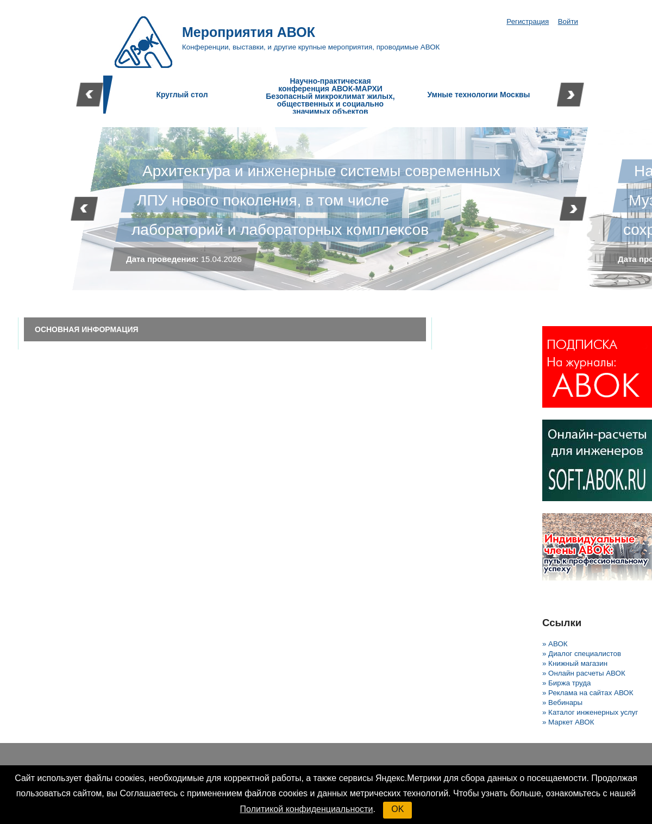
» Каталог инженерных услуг (590, 712)
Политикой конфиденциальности (306, 809)
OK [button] (397, 809)
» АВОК (555, 644)
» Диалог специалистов (581, 654)
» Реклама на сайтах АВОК (587, 693)
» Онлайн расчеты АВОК (583, 673)
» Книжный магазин (574, 663)
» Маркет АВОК (568, 722)
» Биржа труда (566, 683)
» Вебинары (562, 702)
